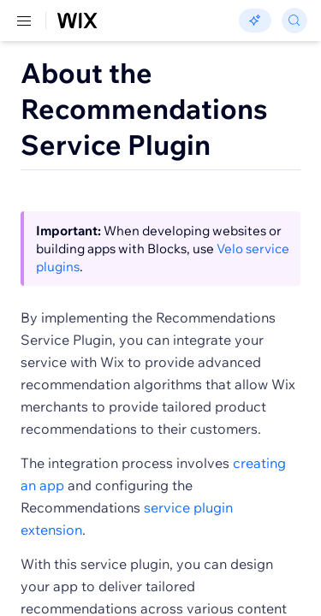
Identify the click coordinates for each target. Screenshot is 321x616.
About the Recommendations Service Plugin (144, 109)
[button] (43, 205)
